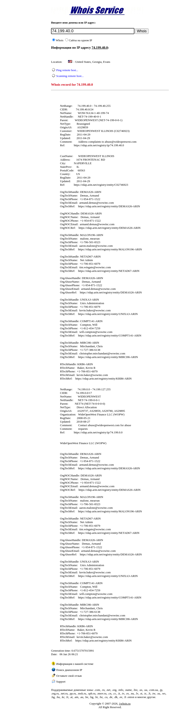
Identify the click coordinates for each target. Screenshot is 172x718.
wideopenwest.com (125, 141)
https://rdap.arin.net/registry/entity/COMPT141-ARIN (109, 335)
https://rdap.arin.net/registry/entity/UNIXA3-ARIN (108, 314)
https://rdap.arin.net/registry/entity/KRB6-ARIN (103, 378)
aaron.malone (87, 245)
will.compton (87, 332)
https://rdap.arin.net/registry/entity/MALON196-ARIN (110, 249)
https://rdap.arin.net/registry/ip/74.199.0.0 (98, 432)
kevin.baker (86, 310)
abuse (108, 141)
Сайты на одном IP (78, 40)
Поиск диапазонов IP (69, 670)
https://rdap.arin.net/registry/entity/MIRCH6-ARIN (108, 357)
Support (60, 681)
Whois (57, 40)
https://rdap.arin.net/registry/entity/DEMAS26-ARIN (109, 206)
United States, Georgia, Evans (92, 61)
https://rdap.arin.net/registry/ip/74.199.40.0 (99, 145)
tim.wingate (86, 267)
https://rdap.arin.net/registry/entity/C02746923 (101, 184)
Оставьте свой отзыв (69, 675)
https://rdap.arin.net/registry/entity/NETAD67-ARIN (108, 271)
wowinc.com (106, 202)
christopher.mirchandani (93, 353)
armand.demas (87, 202)
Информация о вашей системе (74, 664)
